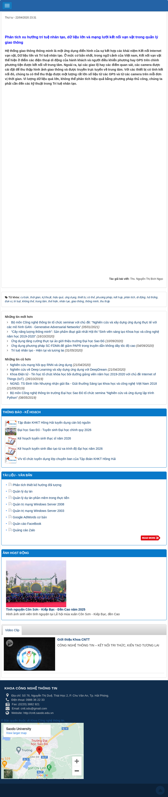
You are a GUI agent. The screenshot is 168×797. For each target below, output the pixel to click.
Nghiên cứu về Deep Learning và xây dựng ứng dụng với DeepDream (58, 369)
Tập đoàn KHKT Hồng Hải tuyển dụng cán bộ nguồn (54, 422)
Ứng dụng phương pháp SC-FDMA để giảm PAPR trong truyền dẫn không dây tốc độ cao (73, 345)
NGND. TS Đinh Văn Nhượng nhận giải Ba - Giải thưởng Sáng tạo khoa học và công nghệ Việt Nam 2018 (83, 383)
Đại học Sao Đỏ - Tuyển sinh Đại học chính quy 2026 (54, 430)
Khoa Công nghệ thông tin (47, 720)
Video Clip (12, 630)
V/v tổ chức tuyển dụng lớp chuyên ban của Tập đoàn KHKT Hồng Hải (67, 459)
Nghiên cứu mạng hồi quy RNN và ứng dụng (41, 365)
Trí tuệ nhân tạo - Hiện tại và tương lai (37, 350)
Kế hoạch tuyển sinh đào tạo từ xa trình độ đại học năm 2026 (60, 448)
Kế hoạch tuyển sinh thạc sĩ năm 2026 (44, 438)
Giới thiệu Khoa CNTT (73, 639)
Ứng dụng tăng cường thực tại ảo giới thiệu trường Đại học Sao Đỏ (58, 341)
